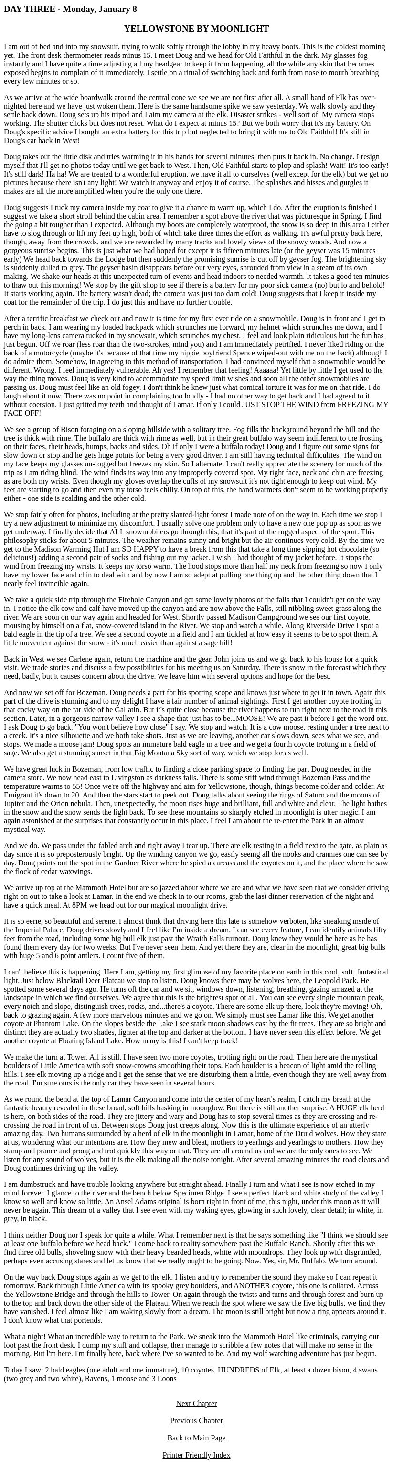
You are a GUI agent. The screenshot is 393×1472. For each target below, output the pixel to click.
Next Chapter (196, 1403)
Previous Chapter (196, 1421)
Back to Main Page (196, 1438)
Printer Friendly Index (196, 1455)
